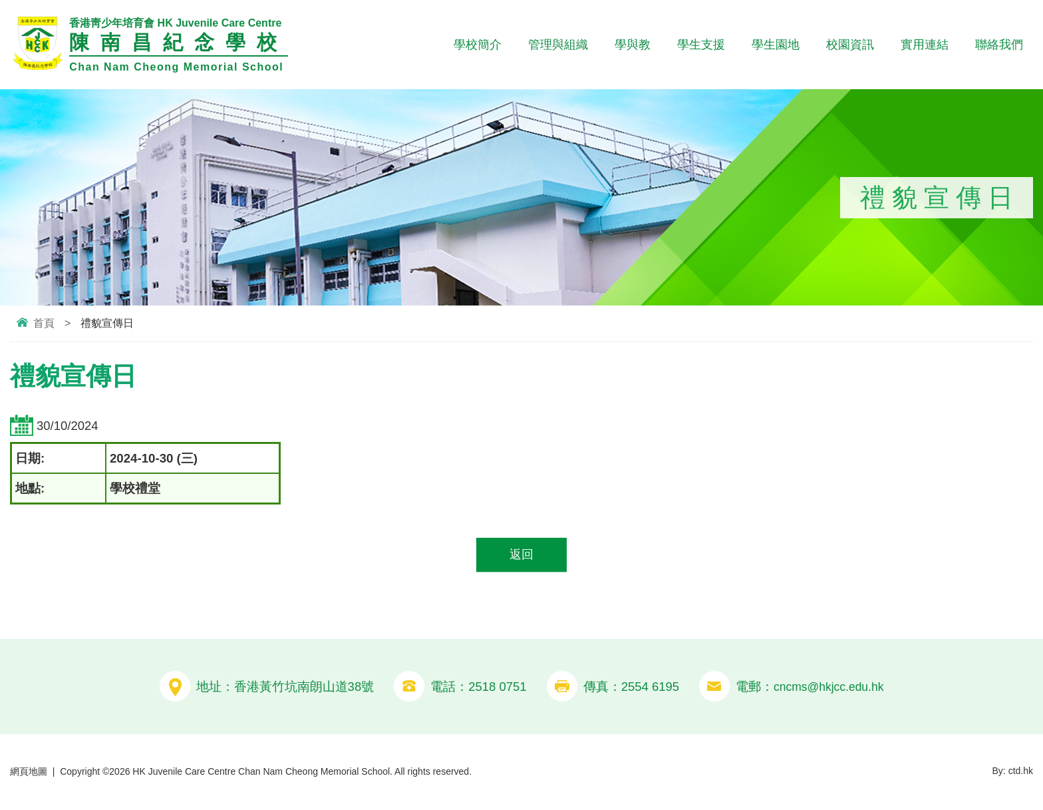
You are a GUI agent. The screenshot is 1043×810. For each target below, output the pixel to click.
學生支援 (701, 44)
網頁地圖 (28, 772)
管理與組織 (558, 44)
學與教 (633, 44)
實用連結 (925, 44)
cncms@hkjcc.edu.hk (828, 687)
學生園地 (776, 44)
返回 (521, 555)
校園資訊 (850, 44)
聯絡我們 (999, 44)
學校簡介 (478, 44)
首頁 (44, 323)
